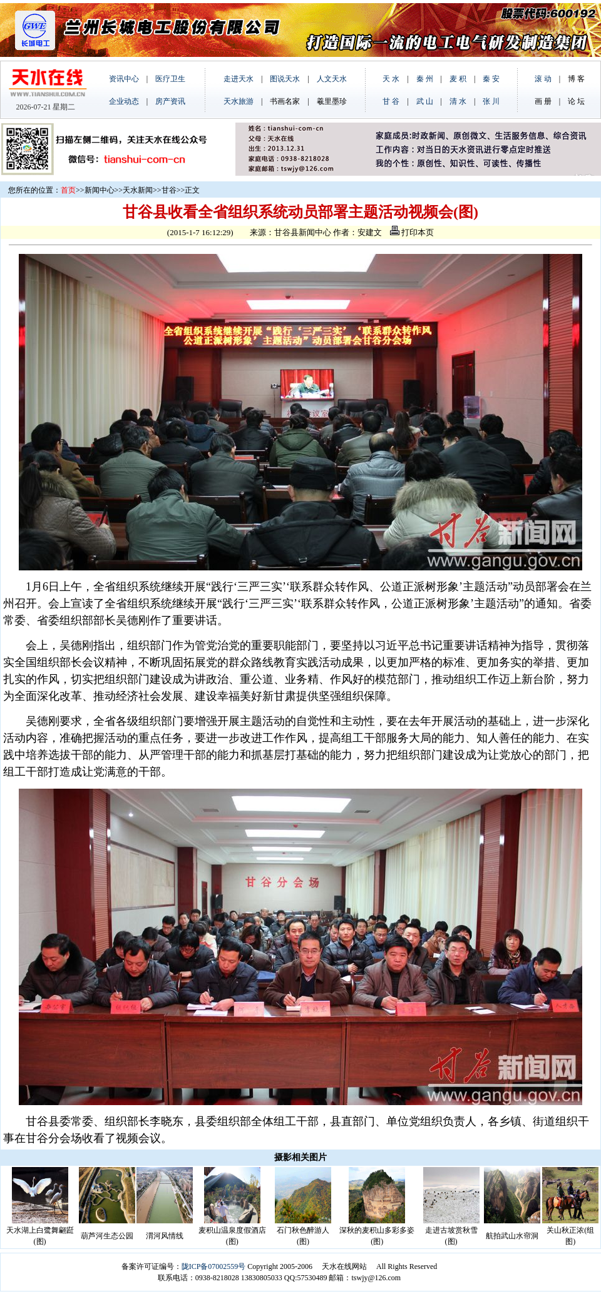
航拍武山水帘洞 (512, 1235)
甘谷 (169, 190)
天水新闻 (138, 190)
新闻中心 (100, 190)
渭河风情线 (164, 1235)
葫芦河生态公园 (107, 1235)
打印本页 (412, 232)
